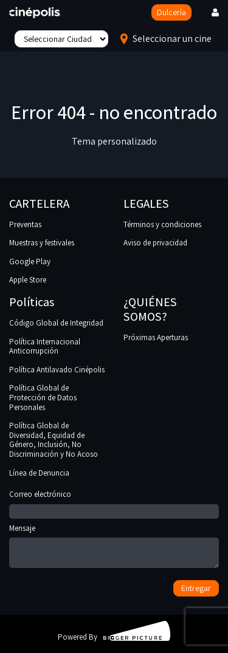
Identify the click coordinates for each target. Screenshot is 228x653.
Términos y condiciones (162, 224)
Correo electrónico (114, 503)
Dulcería (171, 12)
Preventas (25, 224)
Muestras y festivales (41, 243)
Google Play (29, 261)
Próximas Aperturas (155, 337)
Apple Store (27, 280)
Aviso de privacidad (155, 243)
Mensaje (114, 547)
